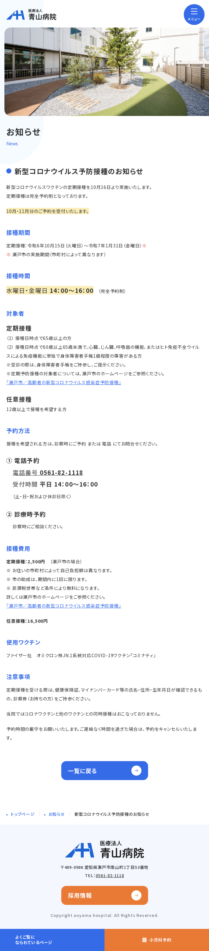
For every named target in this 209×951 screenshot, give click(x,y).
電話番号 (48, 472)
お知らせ (57, 814)
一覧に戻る (82, 770)
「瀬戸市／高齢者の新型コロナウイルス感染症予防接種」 (63, 382)
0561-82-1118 (110, 875)
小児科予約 (160, 940)
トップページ (23, 814)
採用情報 (80, 895)
